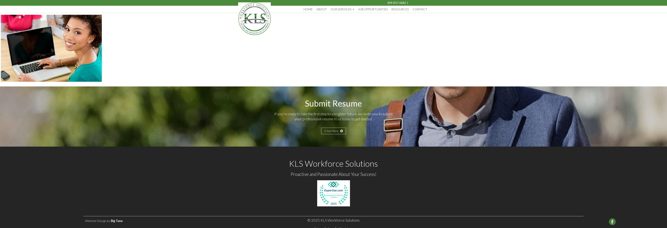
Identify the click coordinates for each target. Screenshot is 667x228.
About (321, 9)
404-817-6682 (396, 2)
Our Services (342, 9)
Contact (420, 9)
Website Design (95, 221)
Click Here (333, 131)
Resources (400, 9)
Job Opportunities (373, 9)
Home (308, 9)
